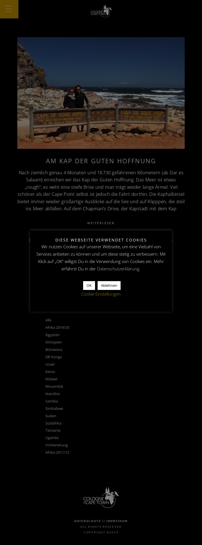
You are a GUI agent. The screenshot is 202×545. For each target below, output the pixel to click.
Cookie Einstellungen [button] (101, 294)
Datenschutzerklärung (118, 269)
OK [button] (89, 285)
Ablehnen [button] (109, 285)
